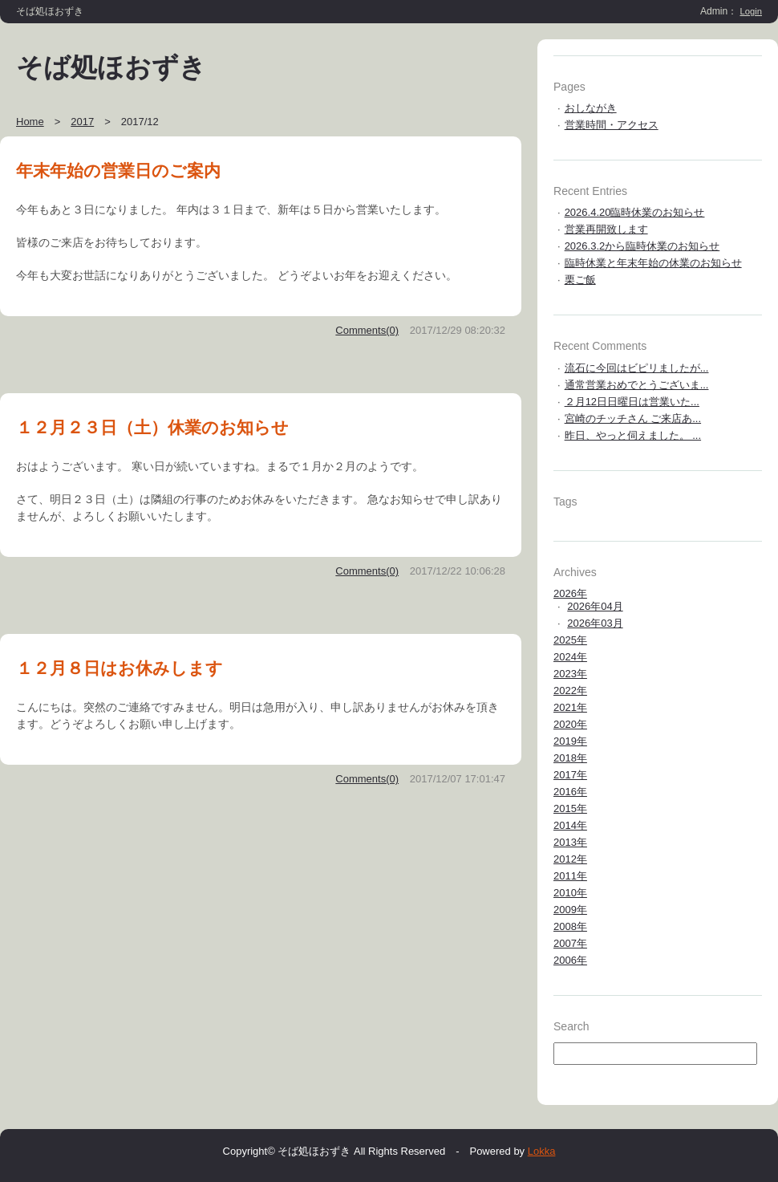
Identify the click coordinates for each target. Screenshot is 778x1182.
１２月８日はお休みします (119, 668)
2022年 (570, 690)
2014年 (570, 825)
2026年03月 (594, 623)
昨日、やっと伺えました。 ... (633, 435)
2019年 (570, 741)
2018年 (570, 758)
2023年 (570, 674)
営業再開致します (606, 229)
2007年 (570, 943)
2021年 (570, 707)
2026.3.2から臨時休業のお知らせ (642, 246)
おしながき (591, 108)
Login (751, 11)
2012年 (570, 859)
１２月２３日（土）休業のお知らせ (152, 427)
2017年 (570, 775)
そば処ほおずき (111, 67)
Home (30, 122)
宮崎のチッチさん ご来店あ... (633, 418)
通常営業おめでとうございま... (637, 385)
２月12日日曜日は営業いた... (632, 402)
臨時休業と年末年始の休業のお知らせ (653, 263)
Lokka (542, 1151)
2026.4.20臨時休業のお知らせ (635, 212)
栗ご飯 (580, 280)
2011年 (570, 876)
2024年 (570, 657)
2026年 (570, 593)
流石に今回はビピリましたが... (637, 368)
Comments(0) (367, 330)
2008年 (570, 926)
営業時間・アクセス (611, 125)
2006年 (570, 960)
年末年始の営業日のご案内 (118, 170)
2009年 (570, 910)
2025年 (570, 640)
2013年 (570, 842)
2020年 (570, 724)
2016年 (570, 792)
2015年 (570, 808)
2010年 (570, 893)
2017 (82, 122)
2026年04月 (594, 606)
